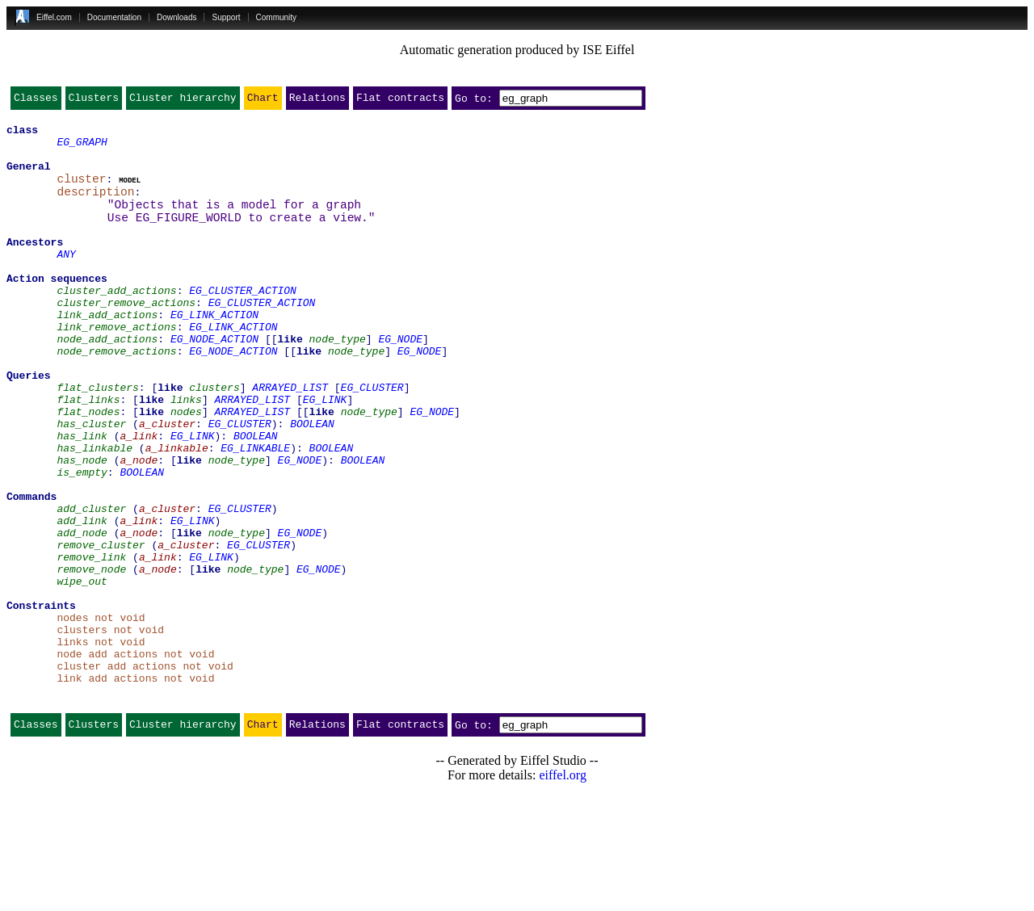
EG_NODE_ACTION (214, 381)
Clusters (94, 101)
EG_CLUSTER (372, 439)
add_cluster (91, 584)
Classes (36, 101)
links (186, 454)
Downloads (176, 17)
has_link (82, 497)
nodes (186, 468)
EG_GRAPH (82, 148)
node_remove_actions (116, 395)
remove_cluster (101, 628)
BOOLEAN (312, 483)
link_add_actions (107, 352)
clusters (214, 439)
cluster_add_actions (116, 323)
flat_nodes (88, 468)
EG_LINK (325, 454)
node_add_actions (107, 381)
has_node (82, 526)
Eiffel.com (54, 17)
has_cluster (91, 483)
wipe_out (82, 672)
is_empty (82, 541)
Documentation (114, 17)
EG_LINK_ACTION (214, 352)
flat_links (88, 454)
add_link (82, 599)
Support (226, 17)
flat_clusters (97, 439)
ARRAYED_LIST (290, 439)
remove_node (91, 657)
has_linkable (94, 512)
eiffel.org (562, 890)
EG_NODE (400, 381)
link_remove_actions (116, 366)
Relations (317, 101)
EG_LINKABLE (255, 512)
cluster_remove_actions (126, 337)
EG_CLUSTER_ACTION (242, 323)
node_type (337, 381)
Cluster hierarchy (183, 101)
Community (276, 17)
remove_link (91, 643)
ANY (66, 279)
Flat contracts (400, 101)
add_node (82, 614)
